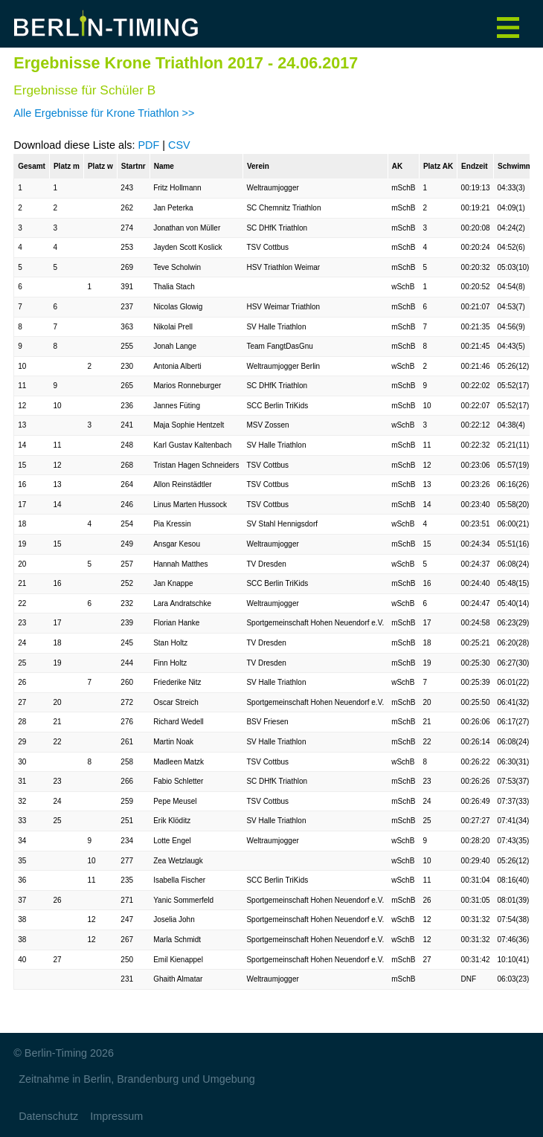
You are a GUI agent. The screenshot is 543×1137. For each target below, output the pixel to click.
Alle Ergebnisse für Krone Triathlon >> (103, 113)
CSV (179, 145)
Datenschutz (48, 1116)
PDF (148, 145)
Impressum (116, 1116)
